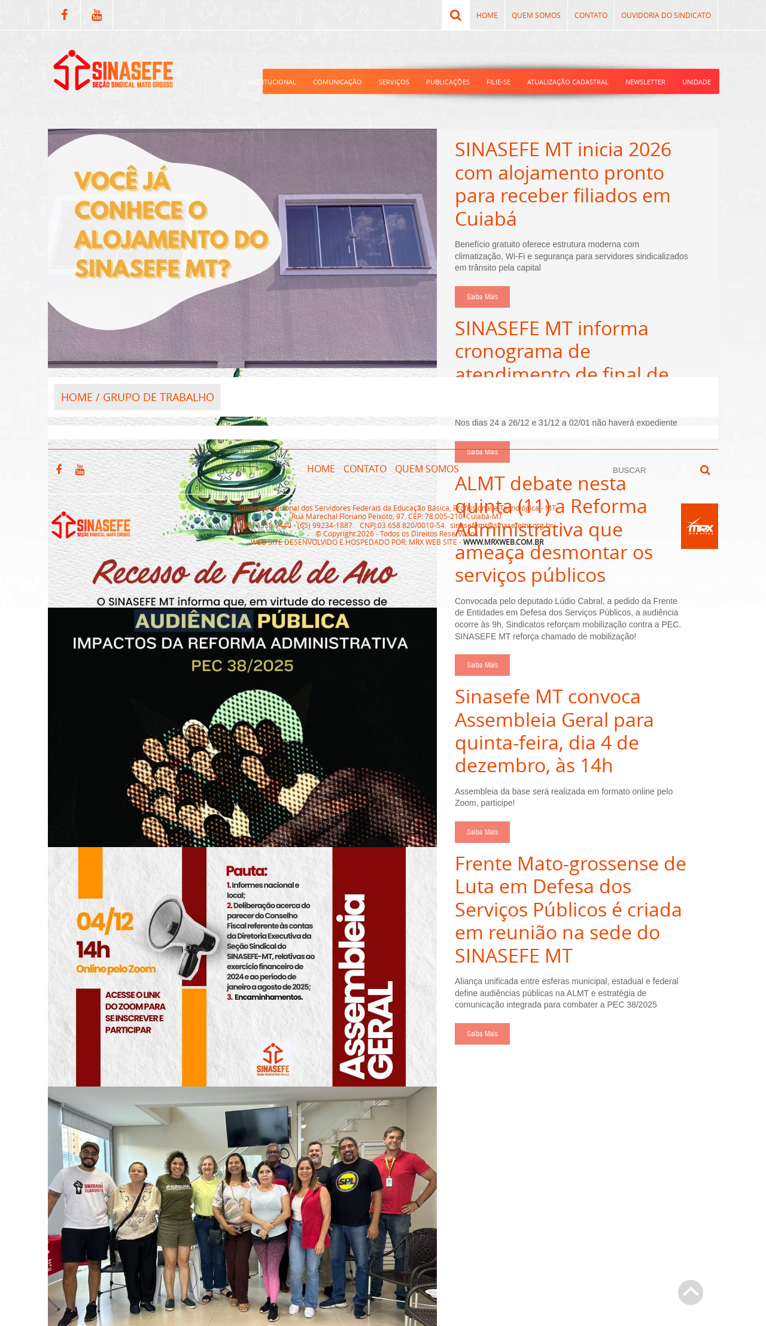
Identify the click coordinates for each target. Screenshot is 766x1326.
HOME (77, 397)
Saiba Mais (482, 297)
